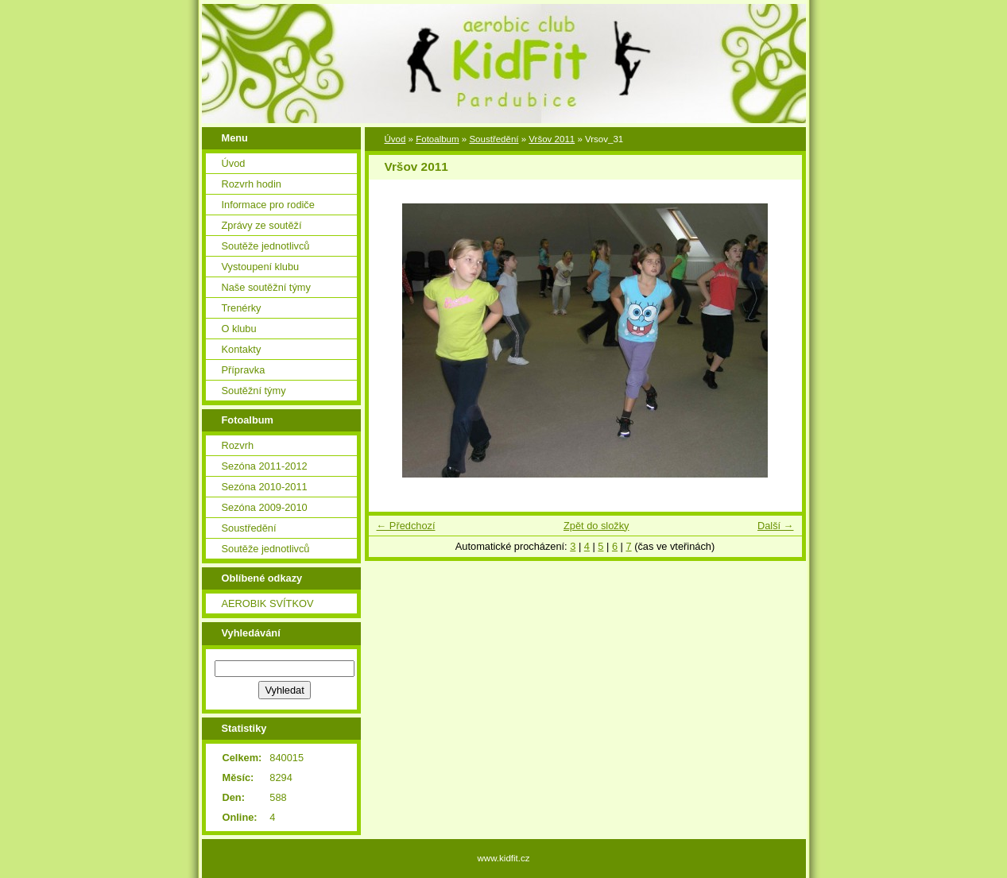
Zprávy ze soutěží (262, 225)
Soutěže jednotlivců (266, 246)
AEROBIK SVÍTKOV (268, 603)
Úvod (234, 163)
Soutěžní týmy (254, 390)
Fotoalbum (437, 139)
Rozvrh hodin (251, 184)
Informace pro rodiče (268, 205)
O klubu (239, 329)
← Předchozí (406, 526)
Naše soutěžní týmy (266, 287)
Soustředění (249, 528)
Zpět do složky (596, 526)
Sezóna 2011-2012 (265, 466)
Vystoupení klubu (261, 267)
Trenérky (241, 308)
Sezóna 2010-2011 (265, 487)
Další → (775, 526)
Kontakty (241, 349)
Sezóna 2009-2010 (265, 507)
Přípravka (243, 370)
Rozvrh (238, 445)
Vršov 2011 (552, 139)
